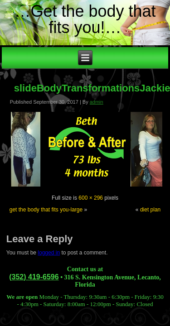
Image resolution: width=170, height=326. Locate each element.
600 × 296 (90, 198)
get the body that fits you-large (46, 209)
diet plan (150, 209)
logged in (49, 252)
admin (96, 102)
